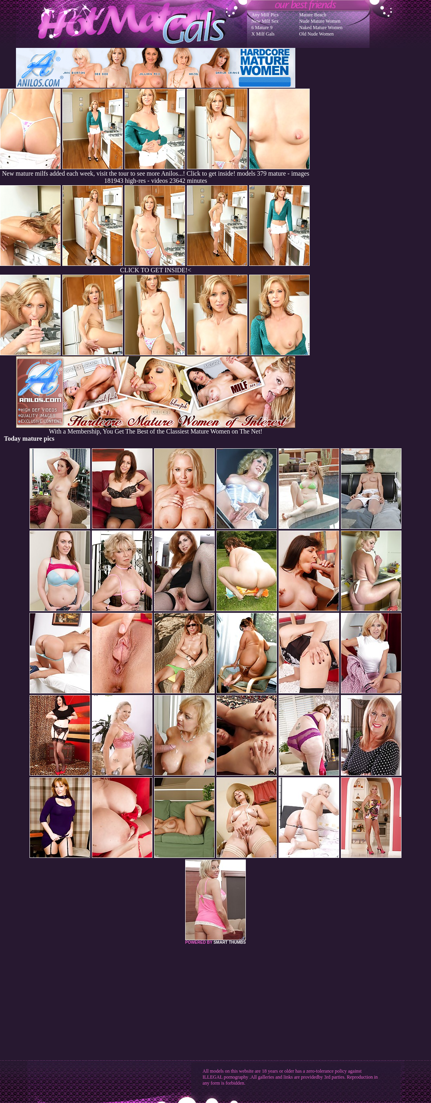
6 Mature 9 (262, 27)
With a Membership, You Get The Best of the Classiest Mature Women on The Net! (155, 428)
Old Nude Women (316, 34)
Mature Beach (312, 15)
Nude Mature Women (319, 21)
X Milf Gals (263, 34)
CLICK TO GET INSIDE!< (155, 270)
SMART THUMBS (230, 942)
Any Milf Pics (265, 15)
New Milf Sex (265, 21)
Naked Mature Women (321, 27)
